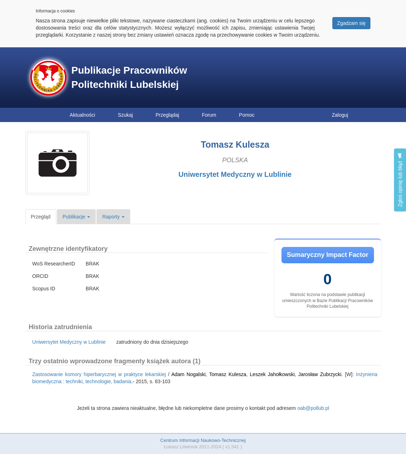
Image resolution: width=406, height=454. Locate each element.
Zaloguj (340, 115)
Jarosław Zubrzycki (319, 374)
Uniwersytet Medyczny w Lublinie (235, 174)
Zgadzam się (351, 23)
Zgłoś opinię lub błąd (400, 180)
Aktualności (82, 115)
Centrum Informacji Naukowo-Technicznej (203, 440)
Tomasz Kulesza (227, 374)
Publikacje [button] (76, 217)
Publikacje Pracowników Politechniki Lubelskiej (129, 77)
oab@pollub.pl (313, 408)
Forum (209, 115)
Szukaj (125, 115)
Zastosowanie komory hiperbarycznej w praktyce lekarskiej (99, 374)
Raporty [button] (113, 217)
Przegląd (41, 217)
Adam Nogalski (189, 374)
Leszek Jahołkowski (272, 374)
